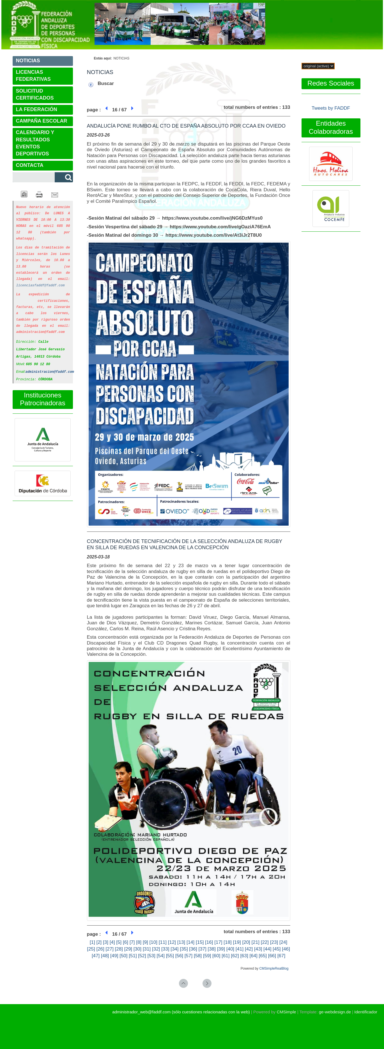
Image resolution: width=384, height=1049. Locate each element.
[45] (276, 949)
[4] (112, 942)
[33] (165, 949)
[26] (100, 949)
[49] (114, 955)
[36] (193, 949)
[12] (172, 942)
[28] (119, 949)
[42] (249, 949)
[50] (123, 955)
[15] (200, 942)
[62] (235, 955)
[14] (190, 942)
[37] (202, 949)
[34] (174, 949)
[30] (137, 949)
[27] (110, 949)
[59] (207, 955)
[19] (237, 942)
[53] (151, 955)
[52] (142, 955)
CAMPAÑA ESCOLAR (41, 121)
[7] (132, 942)
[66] (272, 955)
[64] (253, 955)
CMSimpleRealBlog (273, 968)
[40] (230, 949)
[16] (209, 942)
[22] (265, 942)
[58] (198, 955)
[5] (118, 942)
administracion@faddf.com (50, 364)
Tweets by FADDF (331, 108)
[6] (125, 942)
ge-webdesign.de (335, 1011)
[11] (163, 942)
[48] (105, 955)
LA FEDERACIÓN (36, 109)
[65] (263, 955)
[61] (225, 955)
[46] (286, 949)
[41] (239, 949)
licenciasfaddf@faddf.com (40, 281)
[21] (255, 942)
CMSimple (286, 1011)
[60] (216, 955)
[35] (184, 949)
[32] (156, 949)
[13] (181, 942)
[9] (145, 942)
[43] (258, 949)
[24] (283, 942)
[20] (246, 942)
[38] (212, 949)
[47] (96, 955)
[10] (153, 942)
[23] (274, 942)
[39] (221, 949)
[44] (267, 949)
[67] (281, 955)
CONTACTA (29, 165)
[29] (128, 949)
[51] (133, 955)
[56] (179, 955)
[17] (218, 942)
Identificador (365, 1011)
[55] (170, 955)
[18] (227, 942)
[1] (92, 942)
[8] (138, 942)
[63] (244, 955)
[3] (105, 942)
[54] (161, 955)
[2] (99, 942)
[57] (188, 955)
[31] (147, 949)
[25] (91, 949)
